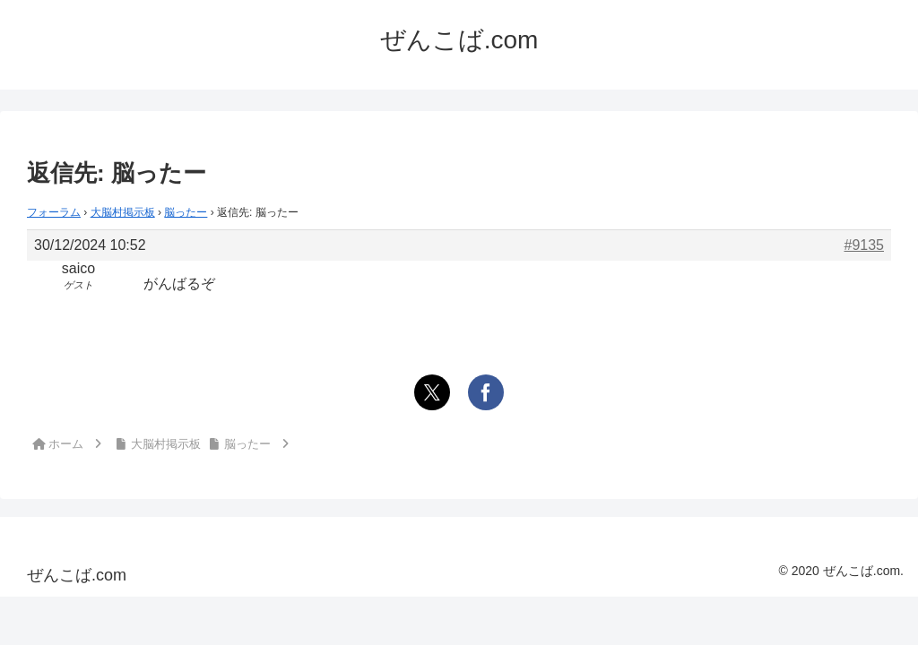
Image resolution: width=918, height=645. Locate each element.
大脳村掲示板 (123, 212)
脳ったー (185, 212)
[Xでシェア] (432, 392)
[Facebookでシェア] (486, 392)
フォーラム (54, 212)
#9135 (864, 245)
